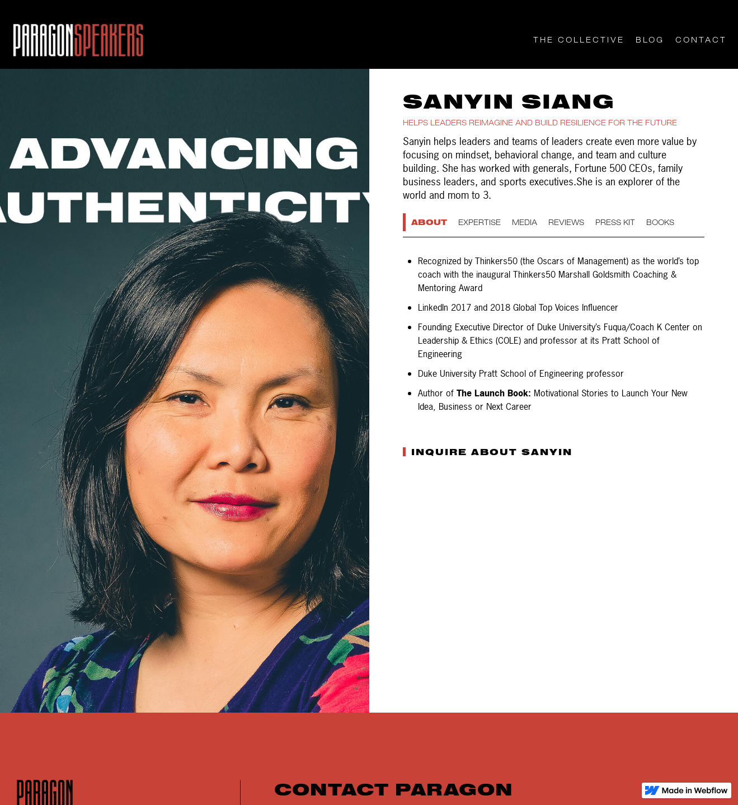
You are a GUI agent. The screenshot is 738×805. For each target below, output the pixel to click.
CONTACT (701, 40)
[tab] (430, 222)
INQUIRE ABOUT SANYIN (491, 451)
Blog (650, 40)
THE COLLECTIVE (578, 40)
